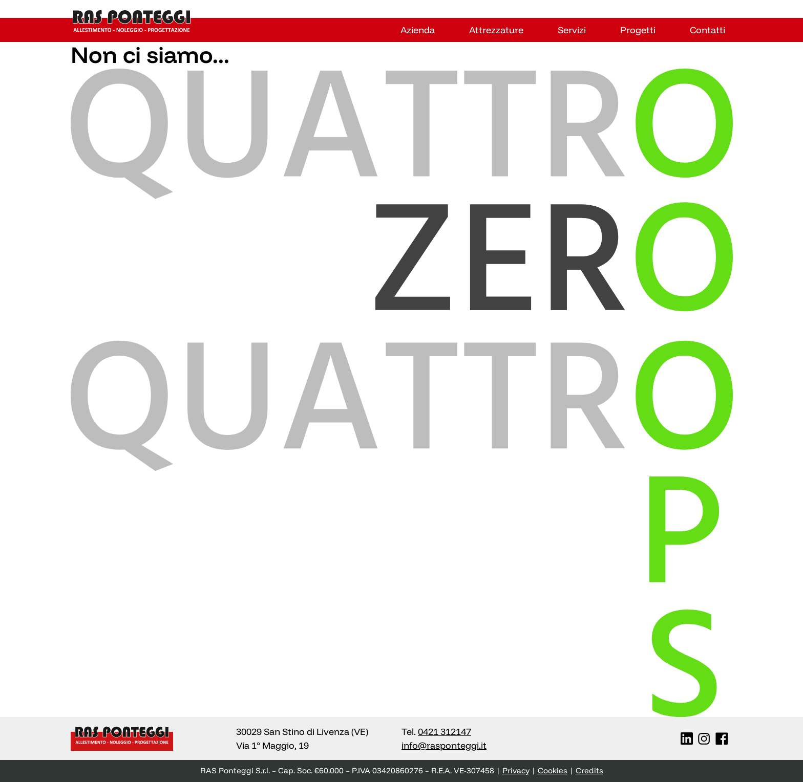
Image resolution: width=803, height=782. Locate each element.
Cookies (552, 770)
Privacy (516, 770)
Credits (589, 770)
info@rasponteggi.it (444, 745)
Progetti (638, 30)
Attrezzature (496, 30)
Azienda (417, 30)
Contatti (707, 30)
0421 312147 (444, 731)
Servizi (572, 30)
